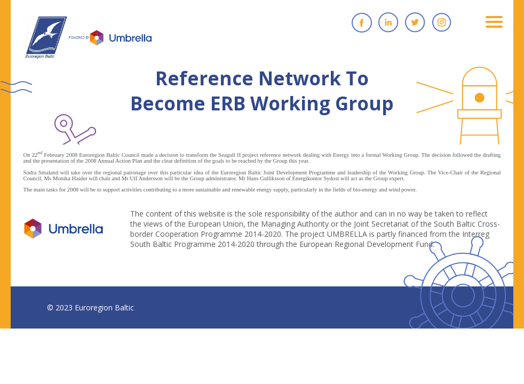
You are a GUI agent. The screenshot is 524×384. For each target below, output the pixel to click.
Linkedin (388, 22)
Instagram (441, 22)
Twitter (415, 22)
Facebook (361, 22)
